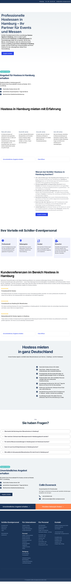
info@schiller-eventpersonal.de (63, 1)
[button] (35, 432)
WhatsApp (41, 1)
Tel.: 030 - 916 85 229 (50, 1)
